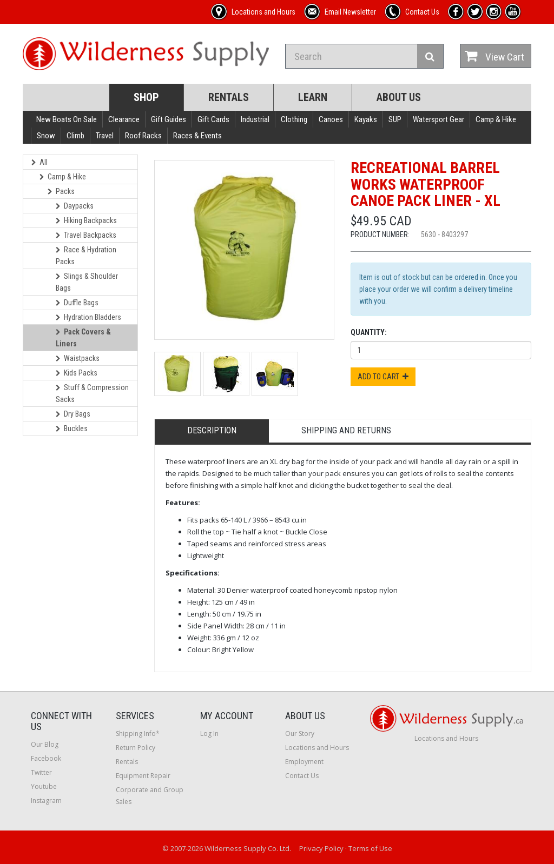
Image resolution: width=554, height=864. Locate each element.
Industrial (255, 119)
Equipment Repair (143, 775)
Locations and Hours (317, 747)
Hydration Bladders (88, 317)
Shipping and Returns (346, 430)
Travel (105, 135)
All (39, 162)
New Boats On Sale (66, 119)
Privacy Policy (321, 848)
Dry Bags (73, 414)
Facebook (46, 758)
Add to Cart (383, 376)
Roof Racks (143, 135)
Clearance (124, 119)
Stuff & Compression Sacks (92, 393)
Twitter (41, 772)
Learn (312, 97)
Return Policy (135, 747)
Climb (75, 135)
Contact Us (302, 775)
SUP (394, 119)
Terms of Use (370, 848)
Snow (46, 135)
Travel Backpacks (86, 235)
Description (211, 430)
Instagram (46, 800)
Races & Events (197, 135)
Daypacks (75, 206)
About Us (399, 97)
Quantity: (369, 332)
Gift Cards (213, 119)
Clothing (294, 119)
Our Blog (44, 744)
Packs (61, 191)
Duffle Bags (77, 302)
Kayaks (365, 119)
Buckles (72, 428)
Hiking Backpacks (86, 220)
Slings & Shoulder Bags (87, 282)
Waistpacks (78, 358)
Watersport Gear (438, 119)
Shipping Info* (138, 733)
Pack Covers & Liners (83, 337)
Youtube (44, 786)
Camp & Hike (496, 119)
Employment (304, 761)
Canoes (331, 119)
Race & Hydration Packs (86, 255)
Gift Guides (168, 119)
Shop (146, 97)
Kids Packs (76, 373)
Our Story (299, 733)
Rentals (228, 97)
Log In (209, 733)
